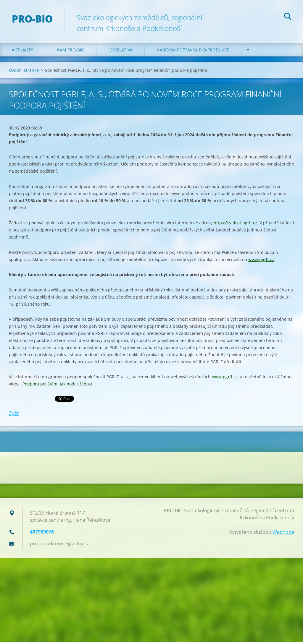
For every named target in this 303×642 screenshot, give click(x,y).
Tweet (61, 398)
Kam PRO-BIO (70, 50)
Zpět (14, 413)
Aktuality (22, 50)
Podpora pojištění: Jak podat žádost (57, 384)
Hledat (287, 17)
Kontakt (263, 50)
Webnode (283, 532)
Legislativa (120, 50)
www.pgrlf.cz (261, 259)
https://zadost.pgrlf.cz (235, 223)
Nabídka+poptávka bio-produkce (193, 50)
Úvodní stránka (24, 70)
